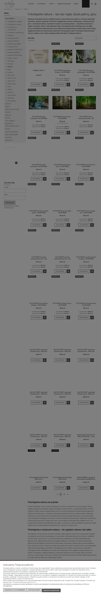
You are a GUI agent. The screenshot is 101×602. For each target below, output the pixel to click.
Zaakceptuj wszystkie (51, 590)
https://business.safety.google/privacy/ (22, 583)
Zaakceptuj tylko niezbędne (15, 590)
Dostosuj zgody (34, 590)
